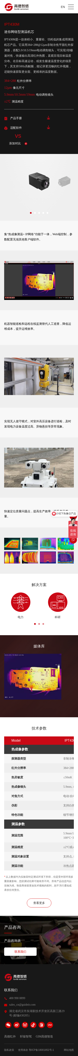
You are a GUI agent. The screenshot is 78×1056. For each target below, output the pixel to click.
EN (63, 7)
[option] (63, 182)
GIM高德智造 (44, 1036)
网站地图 (69, 1050)
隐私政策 (9, 1050)
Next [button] (74, 182)
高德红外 (10, 1036)
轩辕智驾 (26, 1036)
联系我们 (10, 990)
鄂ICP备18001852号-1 (41, 1050)
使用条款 (23, 1050)
